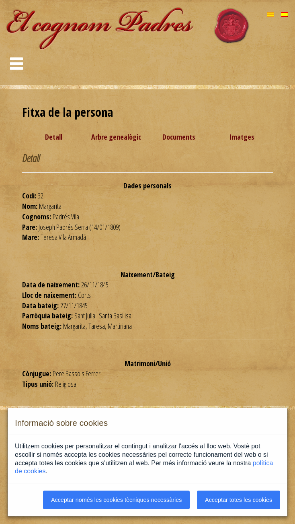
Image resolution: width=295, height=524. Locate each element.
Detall (53, 137)
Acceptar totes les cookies (238, 500)
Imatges (241, 137)
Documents (178, 137)
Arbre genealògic (116, 137)
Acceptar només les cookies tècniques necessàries (116, 500)
